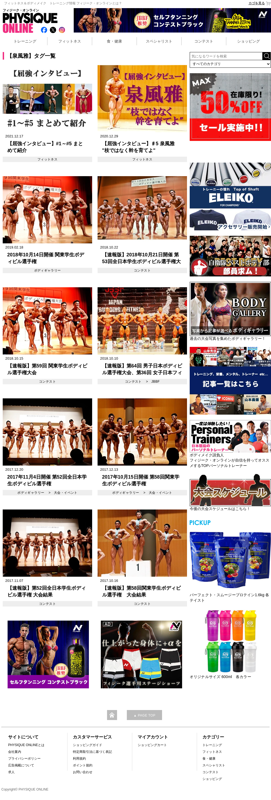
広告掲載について (21, 765)
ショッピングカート (152, 745)
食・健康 (114, 41)
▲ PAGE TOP (144, 715)
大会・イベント (66, 493)
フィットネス (69, 41)
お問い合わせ (82, 772)
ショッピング (248, 41)
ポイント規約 (82, 765)
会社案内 (14, 752)
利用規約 (79, 758)
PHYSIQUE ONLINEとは (26, 745)
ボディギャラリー (47, 270)
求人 (11, 772)
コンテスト (203, 41)
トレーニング (25, 41)
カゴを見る (260, 3)
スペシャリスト (159, 41)
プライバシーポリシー (24, 758)
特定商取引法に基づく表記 (92, 752)
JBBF (155, 381)
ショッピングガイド (87, 745)
